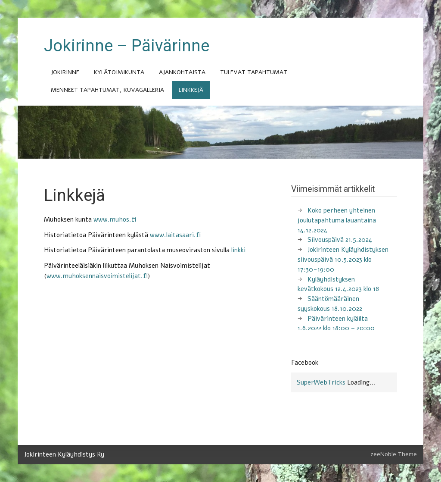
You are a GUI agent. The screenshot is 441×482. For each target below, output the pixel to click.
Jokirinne (65, 72)
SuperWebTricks (321, 382)
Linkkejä (191, 90)
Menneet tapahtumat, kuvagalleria (107, 90)
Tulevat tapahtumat (253, 72)
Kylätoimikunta (119, 72)
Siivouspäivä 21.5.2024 (339, 239)
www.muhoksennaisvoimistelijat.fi (97, 276)
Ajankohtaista (182, 72)
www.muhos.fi (114, 219)
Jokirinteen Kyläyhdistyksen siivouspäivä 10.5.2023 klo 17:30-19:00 (343, 259)
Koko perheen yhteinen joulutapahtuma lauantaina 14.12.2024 (337, 220)
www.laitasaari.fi (175, 235)
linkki (238, 250)
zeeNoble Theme (393, 454)
